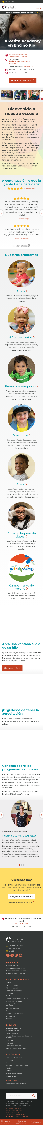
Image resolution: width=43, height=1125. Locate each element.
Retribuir (9, 1068)
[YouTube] (20, 955)
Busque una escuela (13, 1028)
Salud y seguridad (12, 1033)
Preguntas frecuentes (14, 1073)
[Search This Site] (21, 1096)
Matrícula (9, 1040)
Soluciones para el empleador (17, 1065)
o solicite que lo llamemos (20, 902)
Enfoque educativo (13, 965)
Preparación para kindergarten (17, 998)
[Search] (33, 1095)
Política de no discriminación (16, 1114)
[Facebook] (8, 955)
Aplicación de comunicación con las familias (19, 1037)
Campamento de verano (15, 1013)
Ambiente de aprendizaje (15, 973)
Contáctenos (27, 66)
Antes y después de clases (21, 535)
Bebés (8, 983)
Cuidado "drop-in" (12, 1008)
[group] (7, 95)
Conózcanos (13, 1055)
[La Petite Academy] (8, 7)
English (11, 951)
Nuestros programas (18, 980)
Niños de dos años (12, 988)
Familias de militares (13, 1045)
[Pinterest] (16, 955)
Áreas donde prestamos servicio (17, 1116)
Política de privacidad (14, 1110)
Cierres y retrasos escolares (16, 1048)
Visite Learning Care (13, 1108)
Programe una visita (22, 80)
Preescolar (21, 386)
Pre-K (8, 996)
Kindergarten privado (14, 1001)
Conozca (12, 668)
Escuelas (11, 1025)
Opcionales (10, 1016)
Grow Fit (9, 1019)
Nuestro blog (14, 1081)
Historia (9, 1071)
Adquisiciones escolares (14, 1063)
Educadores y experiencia (15, 968)
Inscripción (10, 1043)
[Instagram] (12, 955)
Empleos (9, 1060)
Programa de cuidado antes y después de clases (20, 1004)
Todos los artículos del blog (16, 1083)
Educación (12, 962)
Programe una (21, 896)
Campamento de (21, 587)
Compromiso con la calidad (16, 971)
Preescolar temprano (14, 990)
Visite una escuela (12, 1031)
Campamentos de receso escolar (18, 1011)
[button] (19, 865)
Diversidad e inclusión (14, 1057)
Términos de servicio (13, 1112)
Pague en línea (14, 948)
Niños (22, 337)
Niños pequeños (12, 985)
